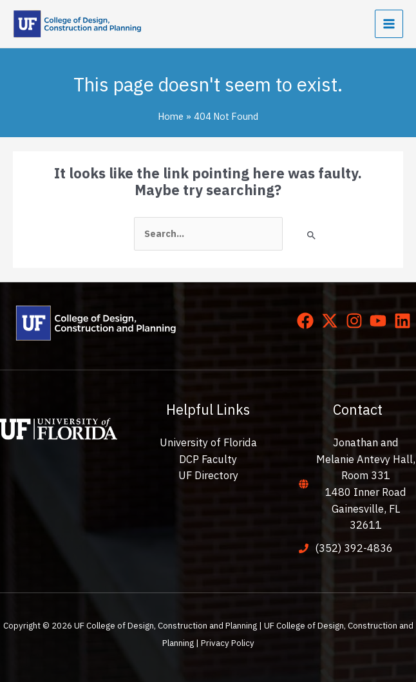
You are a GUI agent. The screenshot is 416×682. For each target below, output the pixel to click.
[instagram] (357, 320)
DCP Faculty (208, 459)
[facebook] (308, 320)
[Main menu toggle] (389, 24)
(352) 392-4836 (354, 548)
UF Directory (208, 475)
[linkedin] (405, 320)
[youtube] (381, 320)
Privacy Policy (227, 643)
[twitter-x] (332, 320)
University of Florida (208, 442)
